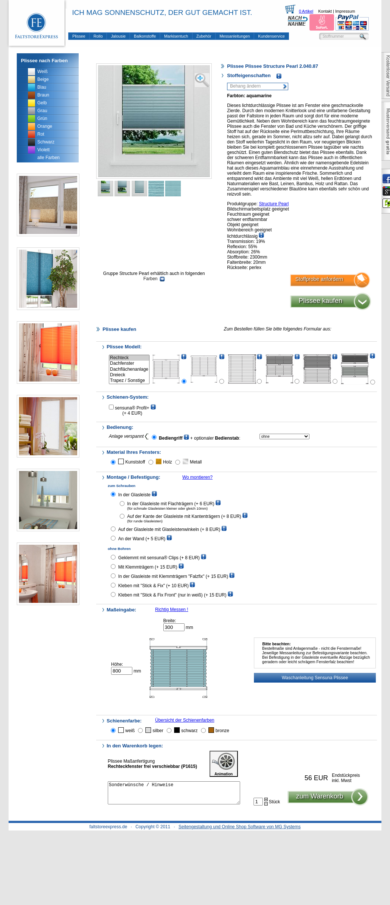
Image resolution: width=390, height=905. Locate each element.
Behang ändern (245, 86)
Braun (43, 95)
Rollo (98, 36)
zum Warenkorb (319, 800)
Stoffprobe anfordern (319, 279)
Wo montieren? (197, 477)
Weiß (42, 71)
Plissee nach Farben (44, 60)
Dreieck (129, 375)
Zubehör (203, 36)
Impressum (345, 11)
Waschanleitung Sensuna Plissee (315, 677)
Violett (43, 149)
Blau (41, 87)
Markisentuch (176, 36)
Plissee (78, 36)
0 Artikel (306, 11)
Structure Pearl (274, 203)
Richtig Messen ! (171, 609)
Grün (42, 118)
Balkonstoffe (145, 36)
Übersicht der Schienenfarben (184, 720)
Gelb (42, 102)
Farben (153, 278)
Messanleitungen (235, 36)
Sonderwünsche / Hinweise (174, 795)
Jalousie (118, 36)
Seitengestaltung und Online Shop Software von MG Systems (240, 826)
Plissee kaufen (320, 300)
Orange (44, 126)
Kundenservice (271, 36)
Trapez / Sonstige (129, 380)
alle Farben (48, 157)
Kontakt (325, 11)
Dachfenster (129, 363)
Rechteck (129, 358)
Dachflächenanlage (129, 369)
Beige (43, 79)
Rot (40, 134)
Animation (223, 763)
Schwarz (45, 142)
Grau (42, 110)
